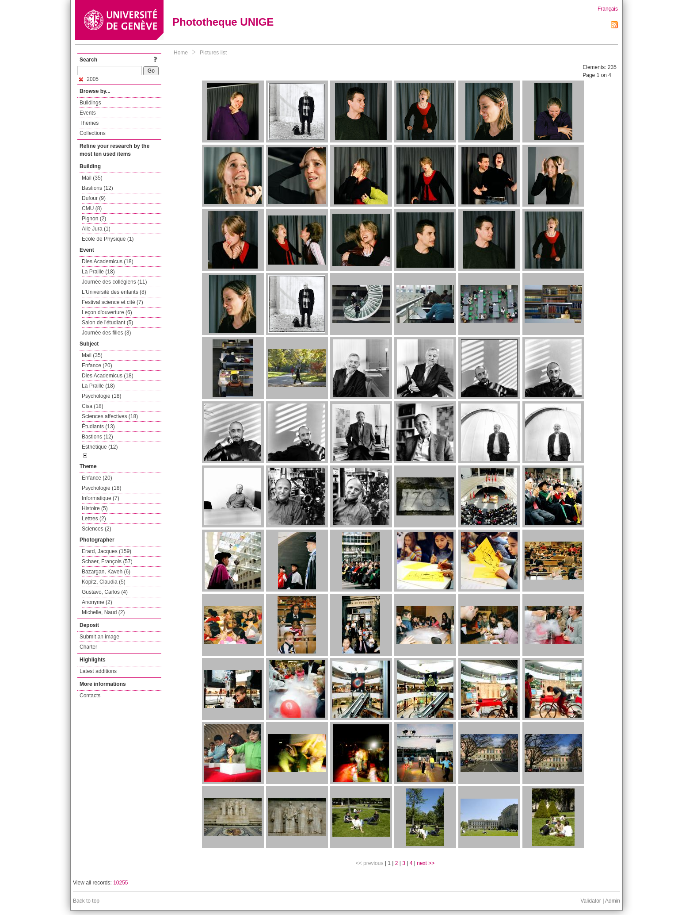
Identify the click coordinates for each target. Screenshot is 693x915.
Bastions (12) (97, 188)
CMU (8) (92, 208)
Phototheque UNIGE (223, 22)
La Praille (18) (98, 272)
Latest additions (98, 671)
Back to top (86, 901)
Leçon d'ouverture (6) (107, 312)
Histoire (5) (95, 508)
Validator (590, 901)
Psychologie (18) (101, 396)
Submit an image (99, 637)
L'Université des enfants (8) (114, 292)
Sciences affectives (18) (110, 416)
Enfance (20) (97, 365)
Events (88, 113)
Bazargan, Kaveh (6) (106, 572)
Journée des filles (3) (106, 333)
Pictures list (213, 53)
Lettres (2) (94, 518)
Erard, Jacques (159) (106, 551)
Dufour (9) (94, 198)
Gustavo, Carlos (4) (105, 592)
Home (181, 53)
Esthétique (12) (100, 447)
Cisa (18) (92, 406)
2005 (89, 79)
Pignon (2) (94, 218)
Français (608, 9)
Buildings (90, 103)
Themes (89, 123)
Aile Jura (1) (96, 229)
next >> (425, 863)
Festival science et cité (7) (112, 302)
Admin (612, 901)
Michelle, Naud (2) (103, 612)
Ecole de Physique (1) (107, 239)
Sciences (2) (96, 529)
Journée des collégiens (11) (114, 282)
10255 (120, 883)
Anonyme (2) (97, 602)
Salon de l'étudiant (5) (107, 322)
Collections (93, 133)
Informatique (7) (100, 498)
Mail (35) (92, 178)
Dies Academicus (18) (107, 261)
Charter (88, 647)
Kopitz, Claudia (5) (104, 582)
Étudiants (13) (98, 426)
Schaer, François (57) (107, 561)
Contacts (90, 695)
